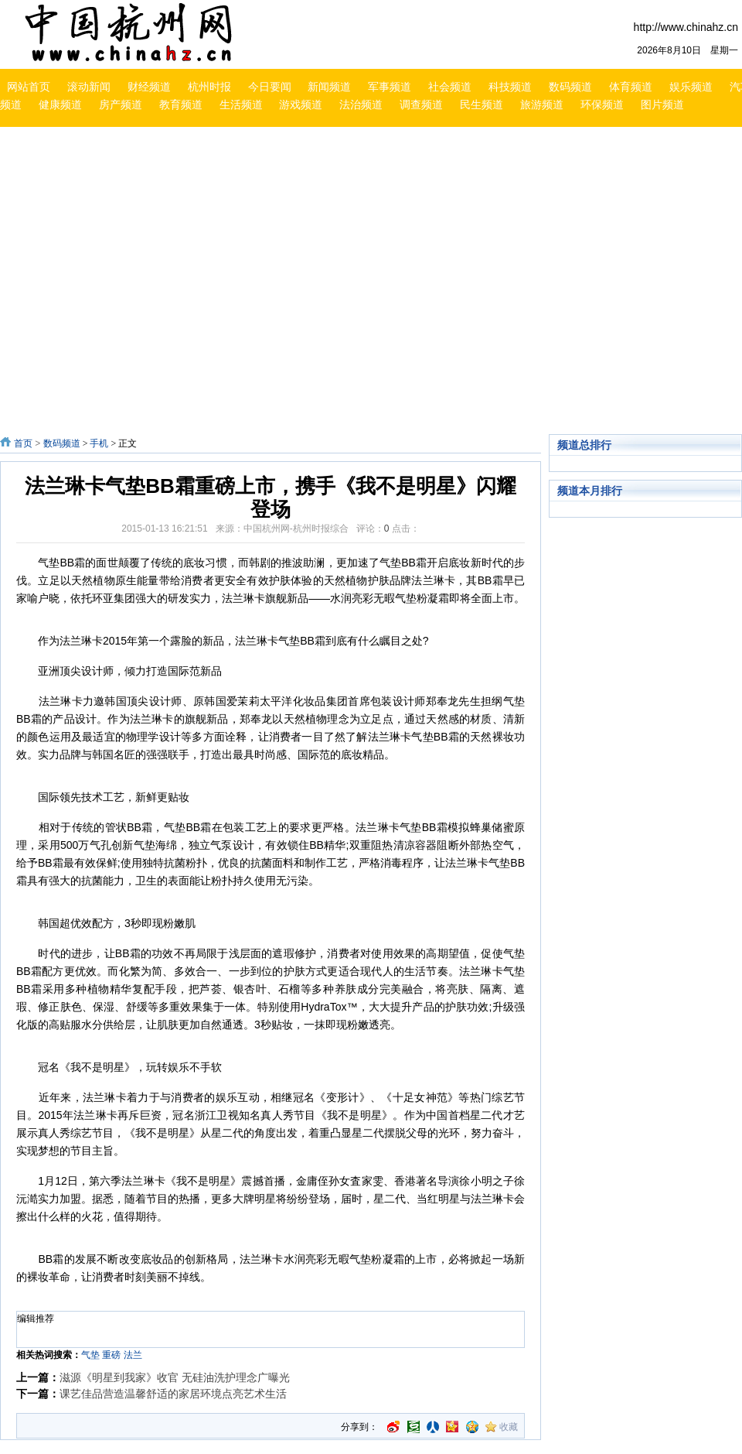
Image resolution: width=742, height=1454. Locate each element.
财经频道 (149, 86)
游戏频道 (300, 104)
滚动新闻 (89, 86)
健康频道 (60, 104)
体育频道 (630, 86)
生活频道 (241, 104)
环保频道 (602, 104)
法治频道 (361, 104)
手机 (99, 443)
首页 (23, 443)
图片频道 (662, 104)
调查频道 (421, 104)
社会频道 (449, 86)
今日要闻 (269, 86)
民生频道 (481, 104)
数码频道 (570, 86)
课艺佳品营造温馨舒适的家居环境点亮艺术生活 (173, 1393)
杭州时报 (209, 86)
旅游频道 (541, 104)
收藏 (508, 1426)
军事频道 (389, 86)
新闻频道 (329, 86)
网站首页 (28, 86)
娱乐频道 (691, 86)
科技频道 (510, 86)
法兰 (133, 1355)
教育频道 (181, 104)
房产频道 (120, 104)
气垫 (90, 1355)
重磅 (111, 1355)
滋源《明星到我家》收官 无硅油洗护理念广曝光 (175, 1377)
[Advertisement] (145, 283)
